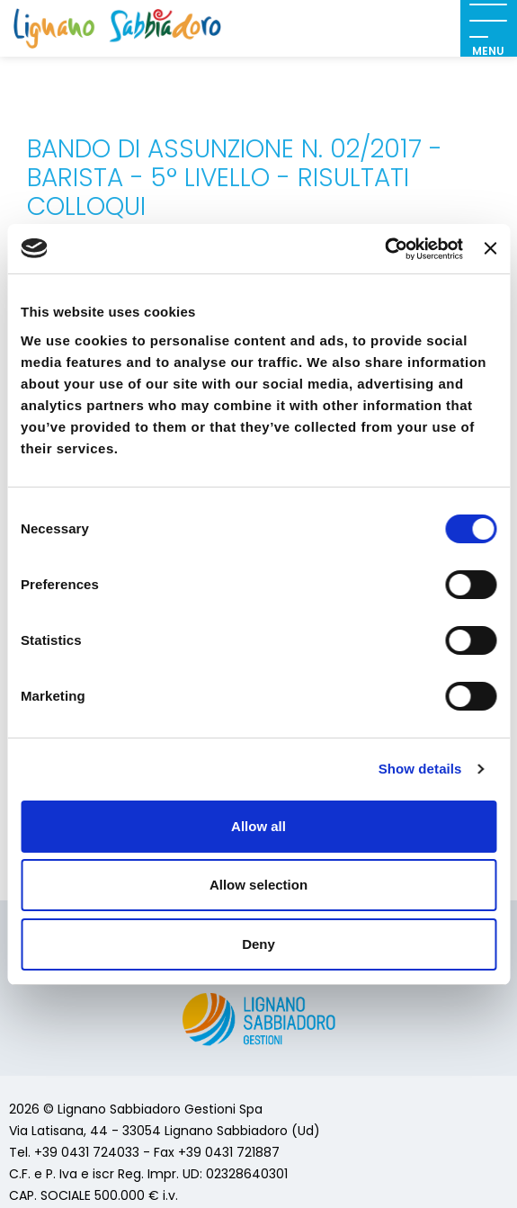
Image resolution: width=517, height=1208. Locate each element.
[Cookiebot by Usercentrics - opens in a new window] (384, 249)
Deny (258, 944)
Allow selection (258, 884)
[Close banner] (490, 248)
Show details (420, 768)
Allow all (258, 826)
